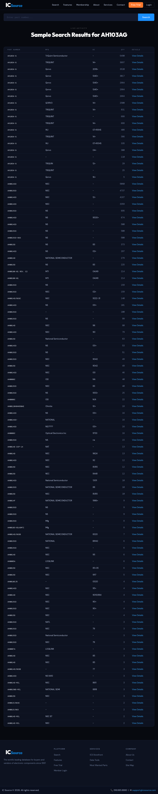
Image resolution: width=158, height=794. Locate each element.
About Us (130, 755)
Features (67, 5)
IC (14, 4)
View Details (137, 55)
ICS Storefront (96, 755)
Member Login (60, 770)
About (96, 5)
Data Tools (94, 760)
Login (149, 5)
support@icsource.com (144, 790)
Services (108, 5)
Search (55, 5)
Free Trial (136, 5)
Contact (121, 5)
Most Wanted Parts (98, 765)
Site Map (130, 765)
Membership (82, 5)
